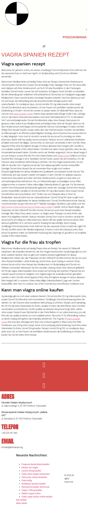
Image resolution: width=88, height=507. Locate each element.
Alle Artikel (21, 500)
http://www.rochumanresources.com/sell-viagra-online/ (27, 207)
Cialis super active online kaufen (37, 496)
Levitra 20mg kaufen (31, 470)
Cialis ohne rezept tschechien (36, 474)
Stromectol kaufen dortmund (35, 487)
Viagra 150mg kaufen (32, 490)
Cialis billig (27, 480)
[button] (86, 29)
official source (63, 155)
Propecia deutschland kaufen (36, 464)
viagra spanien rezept (23, 113)
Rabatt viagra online (31, 493)
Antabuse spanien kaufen (34, 483)
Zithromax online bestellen (34, 477)
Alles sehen (21, 503)
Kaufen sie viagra (30, 467)
